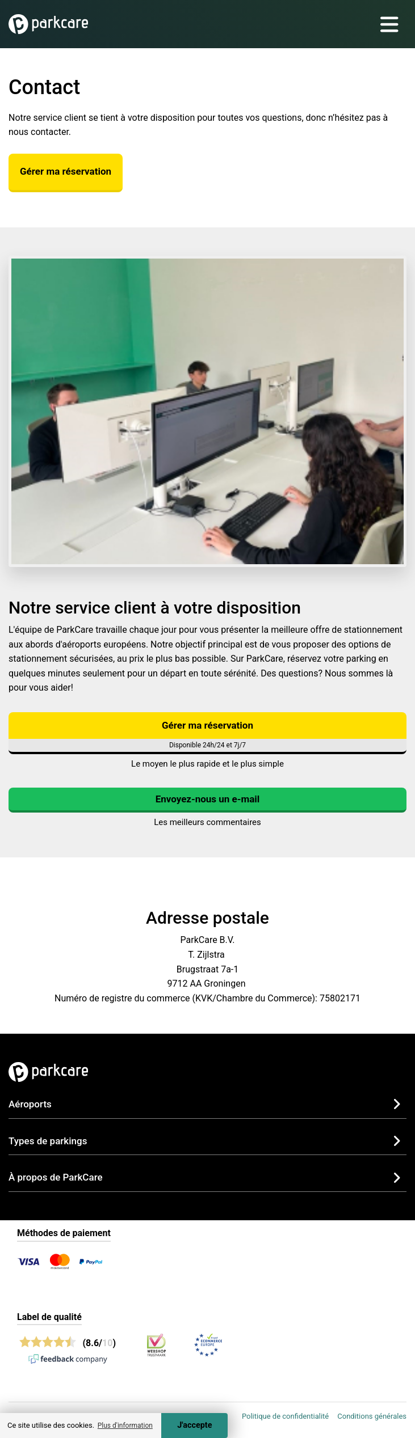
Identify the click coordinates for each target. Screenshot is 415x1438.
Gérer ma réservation (65, 171)
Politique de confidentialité (285, 1416)
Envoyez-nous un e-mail (208, 799)
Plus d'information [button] (125, 1425)
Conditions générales (371, 1416)
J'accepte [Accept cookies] (194, 1425)
